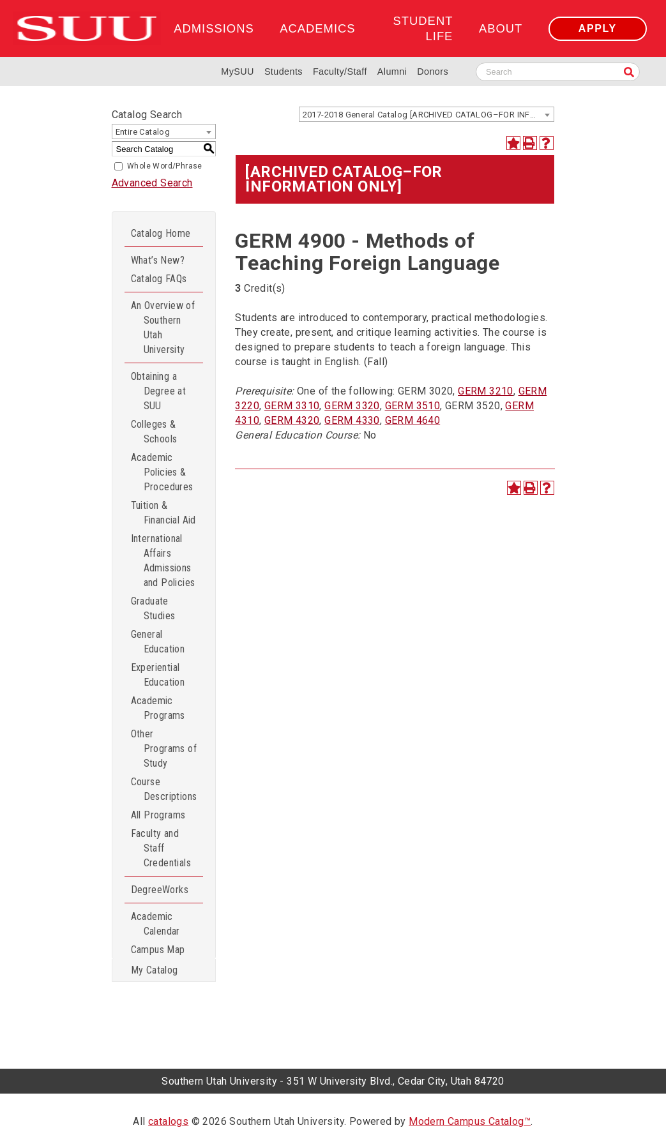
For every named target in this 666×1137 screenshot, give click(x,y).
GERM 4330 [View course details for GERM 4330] (352, 420)
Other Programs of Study (164, 748)
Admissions (214, 28)
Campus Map (158, 950)
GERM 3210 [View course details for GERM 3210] (485, 391)
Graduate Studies (153, 608)
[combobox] (426, 114)
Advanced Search (152, 183)
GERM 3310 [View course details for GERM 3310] (292, 406)
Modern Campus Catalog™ (470, 1121)
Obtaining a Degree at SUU (158, 391)
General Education (158, 641)
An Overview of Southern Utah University (163, 327)
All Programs (158, 815)
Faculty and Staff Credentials (161, 848)
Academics (317, 28)
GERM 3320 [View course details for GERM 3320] (352, 406)
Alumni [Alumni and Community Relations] (392, 71)
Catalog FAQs (159, 279)
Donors (432, 71)
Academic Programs (158, 708)
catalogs (168, 1121)
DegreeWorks (159, 890)
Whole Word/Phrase (164, 166)
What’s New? (158, 260)
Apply (598, 28)
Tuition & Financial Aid (163, 512)
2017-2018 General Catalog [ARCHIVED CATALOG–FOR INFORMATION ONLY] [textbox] (428, 114)
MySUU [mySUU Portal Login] (237, 71)
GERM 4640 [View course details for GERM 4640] (413, 420)
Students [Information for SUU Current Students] (283, 71)
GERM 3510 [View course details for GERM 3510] (413, 406)
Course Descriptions (164, 789)
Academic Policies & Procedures (162, 472)
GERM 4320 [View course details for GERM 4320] (292, 420)
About (500, 28)
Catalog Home (161, 233)
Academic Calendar (155, 923)
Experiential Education (158, 674)
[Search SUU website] (558, 72)
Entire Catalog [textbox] (143, 132)
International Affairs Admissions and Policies (163, 560)
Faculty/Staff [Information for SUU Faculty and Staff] (340, 71)
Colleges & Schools (154, 431)
